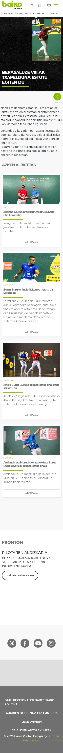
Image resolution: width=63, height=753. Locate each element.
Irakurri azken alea (20, 575)
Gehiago (31, 242)
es (38, 5)
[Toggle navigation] (56, 6)
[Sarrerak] (47, 5)
